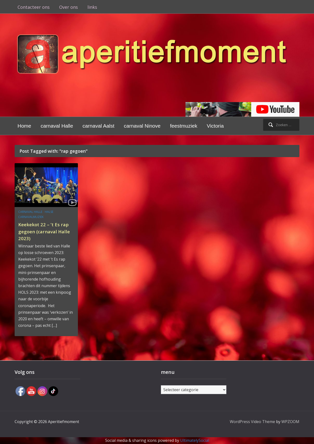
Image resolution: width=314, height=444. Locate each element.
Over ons (68, 7)
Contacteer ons (34, 7)
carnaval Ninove (142, 126)
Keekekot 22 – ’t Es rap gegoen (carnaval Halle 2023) (46, 231)
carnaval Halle (57, 126)
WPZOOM (290, 421)
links (92, 7)
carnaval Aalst (98, 126)
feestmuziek (183, 126)
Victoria (215, 126)
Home (24, 126)
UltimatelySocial (194, 440)
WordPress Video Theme (252, 421)
